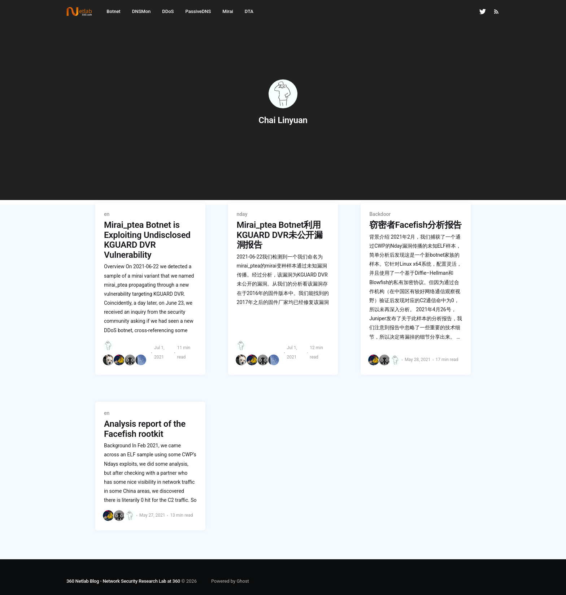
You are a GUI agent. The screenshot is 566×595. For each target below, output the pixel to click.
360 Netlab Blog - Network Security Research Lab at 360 (123, 581)
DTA (249, 11)
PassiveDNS (198, 11)
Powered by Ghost (230, 581)
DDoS (168, 11)
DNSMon (141, 11)
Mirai (227, 11)
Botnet (113, 11)
